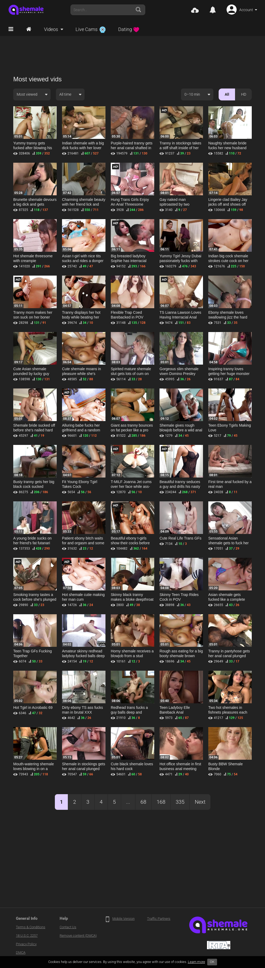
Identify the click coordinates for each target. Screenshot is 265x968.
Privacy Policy (26, 944)
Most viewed (27, 94)
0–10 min (192, 94)
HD (243, 94)
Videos (51, 29)
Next (200, 802)
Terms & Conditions (30, 927)
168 (161, 802)
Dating (128, 29)
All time (65, 94)
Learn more (196, 962)
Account (246, 10)
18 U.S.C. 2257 (27, 936)
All (227, 94)
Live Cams (91, 29)
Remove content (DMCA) (78, 936)
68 (143, 802)
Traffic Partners (158, 919)
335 (180, 802)
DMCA (20, 952)
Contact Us (68, 927)
